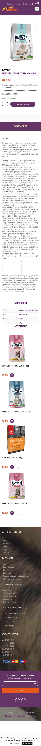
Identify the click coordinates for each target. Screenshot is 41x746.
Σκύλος (6, 538)
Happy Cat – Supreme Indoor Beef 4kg (16, 411)
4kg (20, 323)
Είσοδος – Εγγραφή (14, 4)
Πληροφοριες (20, 126)
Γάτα (5, 541)
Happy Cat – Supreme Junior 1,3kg (15, 366)
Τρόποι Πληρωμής (9, 596)
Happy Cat (6, 70)
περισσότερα (14, 743)
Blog (4, 570)
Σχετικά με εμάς (9, 567)
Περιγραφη (20, 121)
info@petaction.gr (11, 617)
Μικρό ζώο (7, 544)
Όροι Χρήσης (7, 590)
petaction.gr (9, 626)
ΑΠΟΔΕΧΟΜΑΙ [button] (27, 743)
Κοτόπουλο (23, 314)
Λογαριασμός (8, 599)
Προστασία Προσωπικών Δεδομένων (16, 576)
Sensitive (35, 310)
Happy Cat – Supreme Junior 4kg (14, 503)
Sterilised (28, 310)
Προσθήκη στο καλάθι (23, 104)
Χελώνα (6, 553)
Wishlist (28, 4)
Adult (21, 319)
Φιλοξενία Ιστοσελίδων (15, 716)
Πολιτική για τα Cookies (11, 579)
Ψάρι (5, 550)
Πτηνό (5, 547)
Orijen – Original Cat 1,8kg (12, 457)
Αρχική (5, 564)
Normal (21, 310)
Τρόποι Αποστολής (10, 593)
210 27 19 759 (10, 622)
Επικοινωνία (7, 573)
